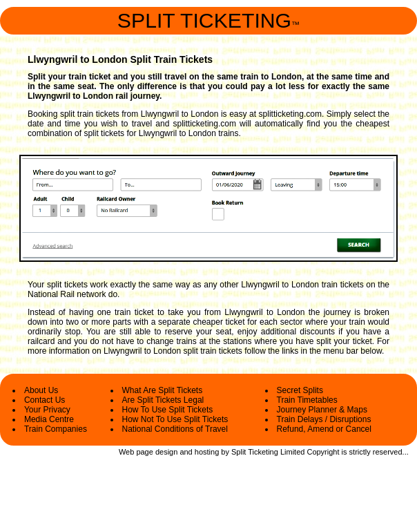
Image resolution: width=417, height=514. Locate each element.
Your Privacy (47, 410)
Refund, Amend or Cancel (324, 429)
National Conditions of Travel (175, 429)
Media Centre (49, 419)
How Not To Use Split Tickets (175, 419)
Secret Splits (300, 390)
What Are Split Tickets (162, 390)
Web (126, 452)
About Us (41, 390)
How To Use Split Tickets (167, 410)
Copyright (323, 452)
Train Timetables (307, 400)
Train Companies (55, 429)
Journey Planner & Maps (322, 410)
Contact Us (44, 400)
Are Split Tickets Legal (163, 400)
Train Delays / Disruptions (324, 419)
